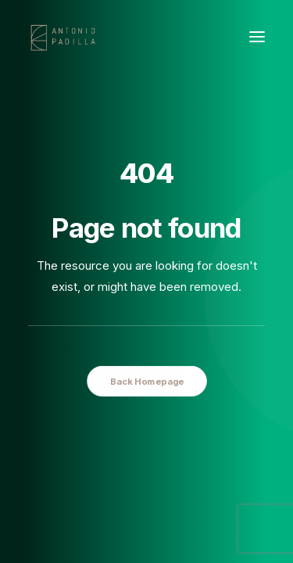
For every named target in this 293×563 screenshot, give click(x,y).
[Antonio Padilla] (65, 36)
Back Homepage (146, 380)
